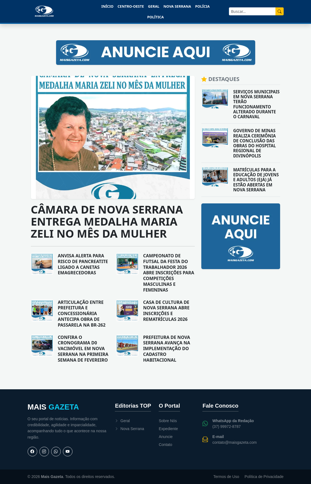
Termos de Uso (226, 476)
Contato (165, 444)
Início (107, 6)
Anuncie (166, 436)
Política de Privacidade (264, 476)
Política (155, 17)
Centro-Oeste (131, 6)
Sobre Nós (168, 421)
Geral (153, 6)
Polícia (202, 6)
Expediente (168, 429)
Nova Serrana (177, 6)
